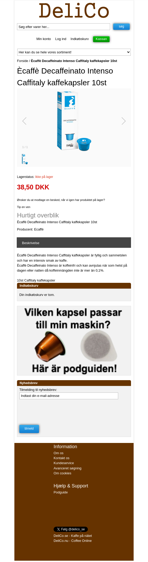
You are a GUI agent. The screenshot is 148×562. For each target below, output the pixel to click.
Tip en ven (23, 207)
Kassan (101, 39)
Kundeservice (64, 463)
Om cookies (62, 473)
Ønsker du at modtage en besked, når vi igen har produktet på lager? (61, 199)
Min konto (43, 39)
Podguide (61, 492)
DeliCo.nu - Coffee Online (73, 541)
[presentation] (59, 412)
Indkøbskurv (80, 39)
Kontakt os (61, 458)
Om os (59, 453)
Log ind (60, 39)
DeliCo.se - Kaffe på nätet (73, 536)
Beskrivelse (30, 243)
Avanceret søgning (67, 468)
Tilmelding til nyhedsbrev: (38, 390)
